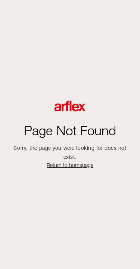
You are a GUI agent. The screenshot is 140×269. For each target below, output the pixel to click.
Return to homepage (70, 165)
